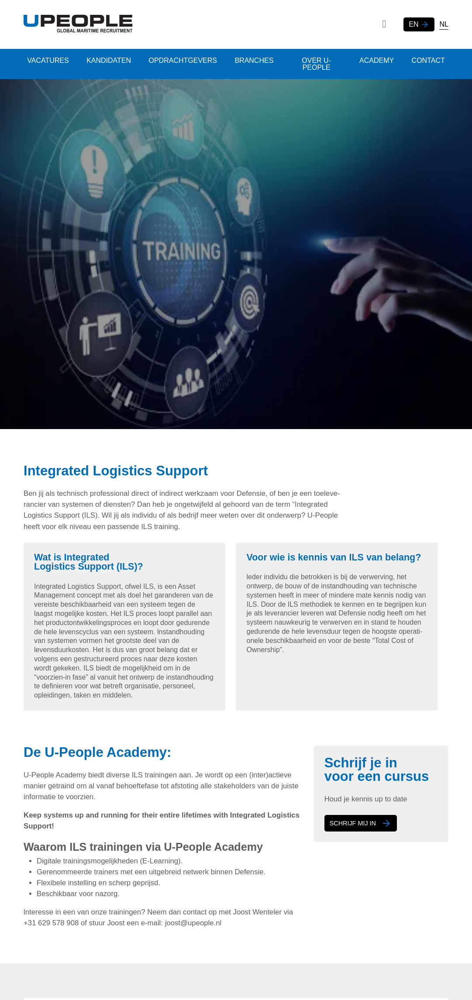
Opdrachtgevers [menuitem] (186, 60)
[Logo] (78, 24)
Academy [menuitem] (374, 60)
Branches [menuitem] (259, 60)
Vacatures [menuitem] (48, 60)
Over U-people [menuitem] (318, 64)
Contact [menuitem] (427, 60)
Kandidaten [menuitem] (111, 60)
